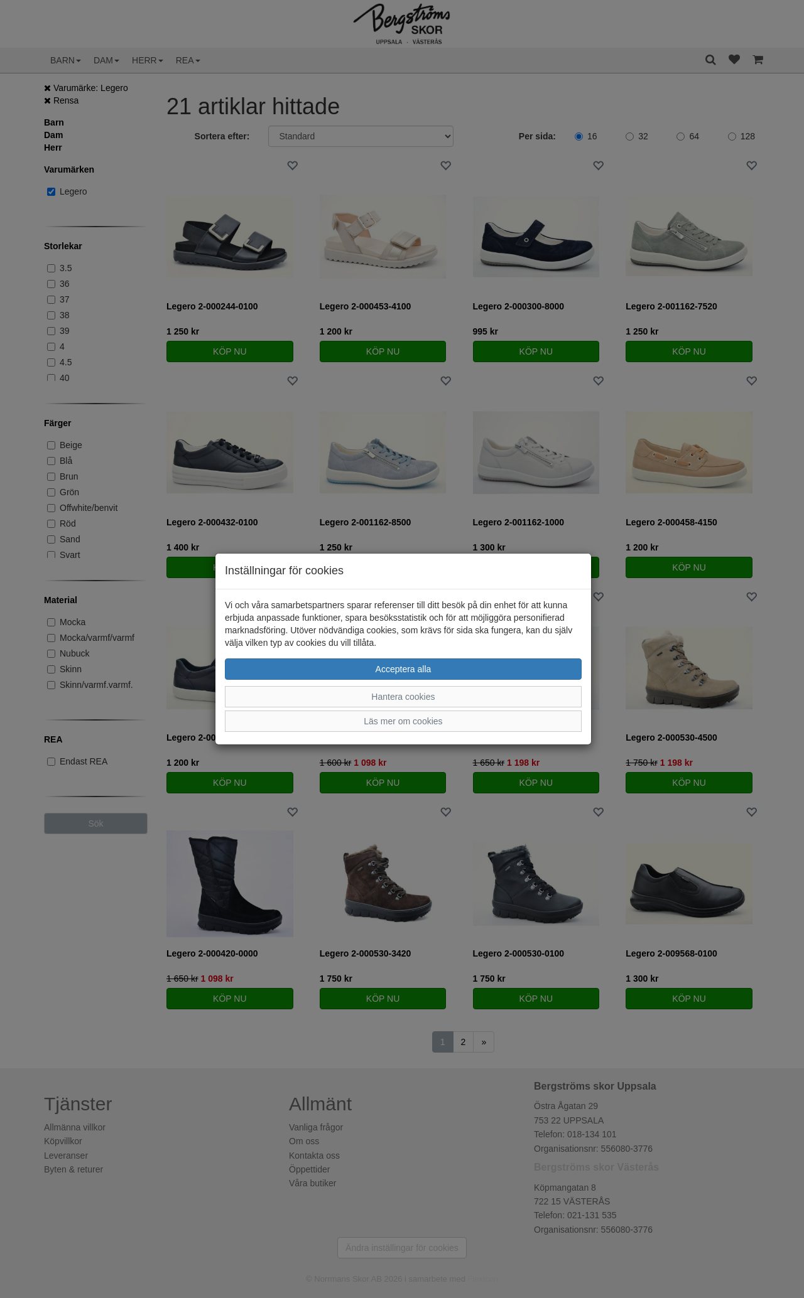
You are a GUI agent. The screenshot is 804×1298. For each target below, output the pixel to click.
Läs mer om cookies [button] (403, 721)
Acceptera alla (404, 669)
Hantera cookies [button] (403, 697)
